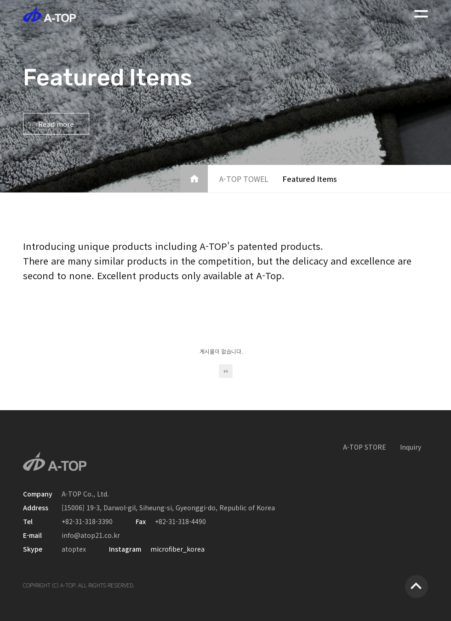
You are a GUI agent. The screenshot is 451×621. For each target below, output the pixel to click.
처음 (226, 371)
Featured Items (309, 178)
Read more (56, 124)
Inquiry (410, 447)
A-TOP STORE (364, 447)
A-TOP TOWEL (243, 178)
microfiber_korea (177, 548)
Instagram (125, 548)
